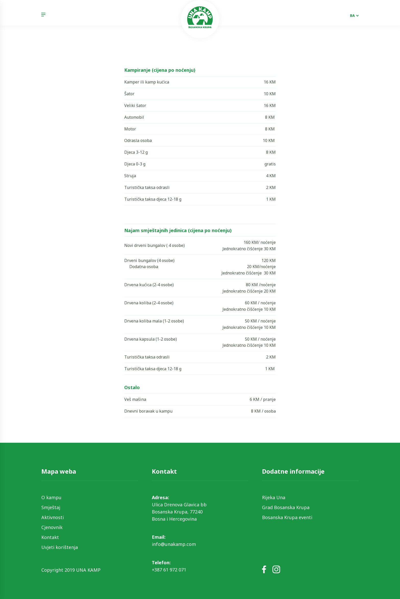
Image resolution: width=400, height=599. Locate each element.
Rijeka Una (273, 497)
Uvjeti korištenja (59, 547)
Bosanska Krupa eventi (287, 517)
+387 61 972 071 (169, 570)
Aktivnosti (52, 517)
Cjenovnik (51, 527)
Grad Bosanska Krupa (285, 507)
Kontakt (50, 537)
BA (352, 15)
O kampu (51, 497)
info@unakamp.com (174, 544)
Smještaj (50, 507)
